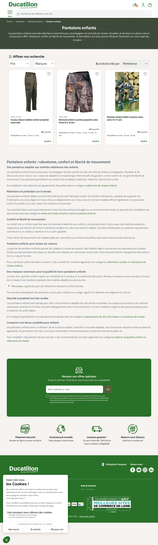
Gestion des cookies (87, 538)
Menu (10, 14)
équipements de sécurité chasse (101, 316)
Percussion (17, 286)
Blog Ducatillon (87, 493)
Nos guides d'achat (89, 497)
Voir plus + (17, 406)
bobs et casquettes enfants (129, 337)
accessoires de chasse (133, 316)
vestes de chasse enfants (54, 213)
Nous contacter (88, 489)
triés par (115, 63)
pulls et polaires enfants (83, 213)
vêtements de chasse (18, 340)
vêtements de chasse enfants (101, 185)
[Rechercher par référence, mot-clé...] (83, 13)
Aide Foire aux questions (87, 502)
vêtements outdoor (117, 262)
